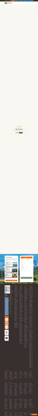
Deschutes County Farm (31, 392)
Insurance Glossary (11, 290)
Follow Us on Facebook (6, 308)
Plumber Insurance (26, 293)
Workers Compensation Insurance (25, 347)
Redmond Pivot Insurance (30, 388)
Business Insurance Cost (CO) (31, 288)
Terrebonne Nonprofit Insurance (26, 405)
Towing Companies (26, 309)
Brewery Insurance (21, 298)
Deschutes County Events (6, 408)
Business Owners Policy (21, 300)
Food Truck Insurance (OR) (25, 334)
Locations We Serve (11, 292)
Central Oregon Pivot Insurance (7, 386)
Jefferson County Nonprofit (16, 407)
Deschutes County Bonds (31, 357)
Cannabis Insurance (21, 301)
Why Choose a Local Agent (11, 299)
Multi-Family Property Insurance (31, 332)
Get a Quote (11, 303)
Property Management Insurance (30, 334)
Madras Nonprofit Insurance (6, 405)
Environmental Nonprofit (15, 401)
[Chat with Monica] (34, 414)
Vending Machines (26, 314)
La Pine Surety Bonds (30, 351)
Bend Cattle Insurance (26, 386)
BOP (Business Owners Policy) (20, 295)
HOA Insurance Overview (6, 413)
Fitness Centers (20, 322)
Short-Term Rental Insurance (16, 317)
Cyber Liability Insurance (25, 330)
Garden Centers (20, 325)
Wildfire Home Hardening (6, 375)
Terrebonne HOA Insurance (25, 414)
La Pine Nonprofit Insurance (16, 405)
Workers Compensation (25, 321)
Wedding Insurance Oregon (11, 404)
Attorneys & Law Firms (21, 316)
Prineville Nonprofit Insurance (11, 405)
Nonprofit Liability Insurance (16, 399)
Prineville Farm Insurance (11, 390)
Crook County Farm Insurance (16, 392)
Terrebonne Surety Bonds (31, 354)
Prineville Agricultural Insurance (21, 390)
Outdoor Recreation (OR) (26, 341)
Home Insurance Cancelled (16, 306)
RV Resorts (25, 302)
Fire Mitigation (25, 377)
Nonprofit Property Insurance (31, 399)
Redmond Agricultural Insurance (7, 389)
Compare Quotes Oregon (16, 304)
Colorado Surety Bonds (30, 364)
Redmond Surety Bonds (31, 347)
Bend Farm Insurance (16, 386)
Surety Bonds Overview (30, 342)
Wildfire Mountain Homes (16, 376)
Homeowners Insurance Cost (16, 309)
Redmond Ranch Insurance (21, 388)
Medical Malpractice (21, 340)
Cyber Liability (20, 309)
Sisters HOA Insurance (30, 413)
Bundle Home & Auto (16, 301)
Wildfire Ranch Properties (30, 375)
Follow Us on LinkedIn (6, 314)
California (10, 307)
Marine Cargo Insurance (25, 338)
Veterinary (25, 315)
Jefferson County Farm (11, 393)
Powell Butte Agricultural (11, 392)
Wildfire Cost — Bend (21, 374)
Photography (25, 292)
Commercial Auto (21, 303)
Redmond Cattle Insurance (25, 388)
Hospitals (20, 332)
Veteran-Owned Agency (11, 296)
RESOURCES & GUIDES (31, 285)
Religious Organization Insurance (11, 401)
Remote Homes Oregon (30, 324)
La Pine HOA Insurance (15, 414)
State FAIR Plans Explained (31, 295)
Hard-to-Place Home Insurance (16, 305)
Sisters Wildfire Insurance (6, 373)
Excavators (20, 319)
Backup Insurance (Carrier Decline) (16, 300)
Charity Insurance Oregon (6, 401)
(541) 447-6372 (8, 265)
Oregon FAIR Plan (21, 377)
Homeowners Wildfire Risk (12, 377)
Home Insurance (16, 291)
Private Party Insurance (30, 403)
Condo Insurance (21, 304)
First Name (23, 259)
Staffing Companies (26, 305)
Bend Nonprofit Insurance (20, 404)
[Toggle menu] (32, 2)
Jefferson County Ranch (16, 393)
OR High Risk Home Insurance (31, 312)
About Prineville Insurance (11, 286)
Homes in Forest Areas (6, 379)
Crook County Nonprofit (6, 407)
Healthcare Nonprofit (21, 400)
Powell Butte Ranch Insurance (6, 392)
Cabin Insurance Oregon (16, 302)
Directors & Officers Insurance (26, 331)
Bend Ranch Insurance (20, 386)
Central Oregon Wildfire (15, 372)
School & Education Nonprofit (26, 401)
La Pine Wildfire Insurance (11, 373)
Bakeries (20, 292)
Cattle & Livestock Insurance (21, 393)
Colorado (10, 308)
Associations (20, 288)
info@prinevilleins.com (6, 300)
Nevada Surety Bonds (30, 366)
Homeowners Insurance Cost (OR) (16, 327)
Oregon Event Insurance (11, 403)
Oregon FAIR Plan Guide (16, 315)
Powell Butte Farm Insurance (31, 390)
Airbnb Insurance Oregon (16, 299)
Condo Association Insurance (16, 289)
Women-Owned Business (25, 319)
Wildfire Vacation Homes (11, 376)
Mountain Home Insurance (16, 312)
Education (20, 313)
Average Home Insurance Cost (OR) (16, 323)
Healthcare (20, 328)
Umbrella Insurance (16, 296)
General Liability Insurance (25, 335)
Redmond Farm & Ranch (11, 388)
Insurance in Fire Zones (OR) (30, 307)
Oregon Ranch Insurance (6, 385)
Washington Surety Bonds (31, 367)
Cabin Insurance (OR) (30, 315)
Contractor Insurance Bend (26, 328)
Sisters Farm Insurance (11, 389)
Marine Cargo (20, 339)
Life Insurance (16, 292)
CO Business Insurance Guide (30, 297)
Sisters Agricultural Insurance (21, 389)
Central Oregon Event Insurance (16, 404)
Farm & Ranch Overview (6, 383)
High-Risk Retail (20, 329)
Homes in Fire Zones (31, 377)
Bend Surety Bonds (31, 345)
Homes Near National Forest (30, 318)
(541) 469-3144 (8, 276)
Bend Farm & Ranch (11, 386)
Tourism (25, 308)
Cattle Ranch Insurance (25, 393)
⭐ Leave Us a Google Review (11, 280)
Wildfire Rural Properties (6, 376)
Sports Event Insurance (6, 404)
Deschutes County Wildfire (26, 373)
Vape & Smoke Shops (25, 313)
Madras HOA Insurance (6, 414)
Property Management (25, 296)
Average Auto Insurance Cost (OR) (16, 324)
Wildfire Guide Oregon (26, 374)
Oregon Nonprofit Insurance (11, 399)
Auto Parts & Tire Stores (21, 290)
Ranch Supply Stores (26, 298)
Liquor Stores (20, 336)
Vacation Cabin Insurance (30, 327)
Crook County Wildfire (21, 373)
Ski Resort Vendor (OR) (26, 343)
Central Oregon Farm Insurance (21, 385)
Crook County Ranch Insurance (21, 392)
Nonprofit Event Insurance (25, 399)
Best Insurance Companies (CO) (31, 287)
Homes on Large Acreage (30, 319)
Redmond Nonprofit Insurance (26, 404)
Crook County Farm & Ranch (26, 392)
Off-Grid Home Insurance (16, 313)
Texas (10, 312)
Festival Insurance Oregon (26, 403)
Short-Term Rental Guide (31, 337)
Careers (10, 289)
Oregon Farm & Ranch (20, 383)
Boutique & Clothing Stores (21, 297)
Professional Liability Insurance (26, 342)
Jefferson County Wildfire (30, 373)
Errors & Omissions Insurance (26, 332)
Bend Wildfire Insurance (20, 372)
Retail (24, 301)
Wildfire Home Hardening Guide (16, 377)
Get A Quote (26, 257)
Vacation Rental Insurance (16, 319)
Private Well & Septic (31, 323)
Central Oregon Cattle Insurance (31, 385)
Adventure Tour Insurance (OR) (25, 325)
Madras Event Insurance (25, 407)
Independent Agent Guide (31, 293)
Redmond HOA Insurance (25, 413)
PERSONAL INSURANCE (16, 285)
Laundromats (20, 335)
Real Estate (25, 299)
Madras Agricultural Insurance (6, 390)
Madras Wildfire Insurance (15, 373)
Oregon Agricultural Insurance (26, 383)
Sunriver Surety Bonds (30, 355)
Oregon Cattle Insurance (30, 383)
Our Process (11, 293)
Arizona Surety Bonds (30, 361)
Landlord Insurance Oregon (16, 310)
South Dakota (11, 311)
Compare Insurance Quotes (31, 290)
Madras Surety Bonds (30, 350)
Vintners (25, 316)
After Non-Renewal (6, 377)
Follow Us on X (6, 312)
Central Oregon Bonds (30, 346)
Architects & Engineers (20, 314)
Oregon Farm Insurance (15, 383)
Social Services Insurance (30, 401)
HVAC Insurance (21, 333)
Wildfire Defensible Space (11, 375)
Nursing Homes (25, 289)
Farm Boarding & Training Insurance (16, 395)
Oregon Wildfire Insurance (11, 372)
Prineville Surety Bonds (30, 352)
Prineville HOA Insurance (11, 414)
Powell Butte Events (16, 408)
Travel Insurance (16, 295)
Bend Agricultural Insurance (6, 388)
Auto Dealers (20, 289)
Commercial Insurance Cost (20, 307)
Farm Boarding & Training (11, 395)
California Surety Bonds (30, 362)
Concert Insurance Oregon (16, 403)
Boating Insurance (16, 288)
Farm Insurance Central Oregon (15, 385)
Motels (20, 342)
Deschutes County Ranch (6, 393)
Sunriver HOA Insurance (20, 414)
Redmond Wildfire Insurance (26, 372)
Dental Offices (20, 310)
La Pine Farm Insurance (25, 390)
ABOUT (10, 285)
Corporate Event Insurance (20, 403)
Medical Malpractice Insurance (26, 339)
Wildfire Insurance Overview (6, 372)
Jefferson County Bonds (31, 359)
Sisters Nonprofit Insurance (30, 404)
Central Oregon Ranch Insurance (25, 385)
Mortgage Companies (20, 341)
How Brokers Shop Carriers (31, 291)
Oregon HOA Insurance (11, 413)
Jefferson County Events (11, 408)
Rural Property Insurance (16, 316)
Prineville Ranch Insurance (15, 390)
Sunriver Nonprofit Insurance (21, 405)
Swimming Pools (25, 306)
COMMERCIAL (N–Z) (26, 285)
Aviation (20, 291)
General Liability (20, 326)
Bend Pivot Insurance (31, 386)
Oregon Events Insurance (6, 403)
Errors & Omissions (21, 318)
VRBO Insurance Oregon (16, 320)
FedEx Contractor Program (21, 321)
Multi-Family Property (21, 343)
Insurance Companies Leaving (31, 310)
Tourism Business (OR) (26, 345)
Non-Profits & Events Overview (7, 399)
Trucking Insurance (26, 312)
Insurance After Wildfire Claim (30, 305)
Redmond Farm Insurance (15, 388)
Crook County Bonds (31, 356)
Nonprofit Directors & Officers (21, 399)
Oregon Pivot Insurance (11, 385)
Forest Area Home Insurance (31, 316)
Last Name (29, 259)
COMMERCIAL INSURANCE (21, 285)
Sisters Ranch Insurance (15, 389)
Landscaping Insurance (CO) (25, 336)
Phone (22, 264)
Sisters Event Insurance (20, 407)
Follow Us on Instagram (6, 310)
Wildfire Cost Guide (16, 374)
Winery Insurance (26, 318)
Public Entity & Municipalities (25, 297)
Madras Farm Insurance (25, 389)
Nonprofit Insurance (26, 288)
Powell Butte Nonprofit (31, 405)
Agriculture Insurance (11, 383)
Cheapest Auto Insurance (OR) (16, 325)
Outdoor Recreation (26, 290)
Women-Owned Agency (11, 298)
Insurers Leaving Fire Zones (31, 308)
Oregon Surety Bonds (30, 344)
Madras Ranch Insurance (30, 389)
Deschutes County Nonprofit (11, 407)
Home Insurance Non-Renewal (16, 308)
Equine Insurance (30, 393)
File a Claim (11, 302)
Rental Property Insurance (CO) (30, 336)
